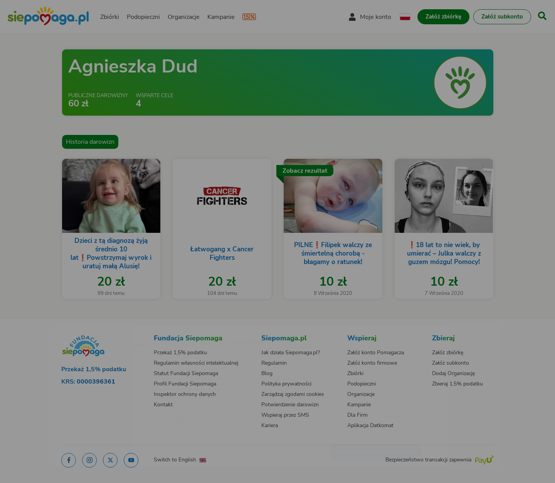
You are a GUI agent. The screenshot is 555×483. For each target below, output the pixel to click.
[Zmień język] (108, 330)
